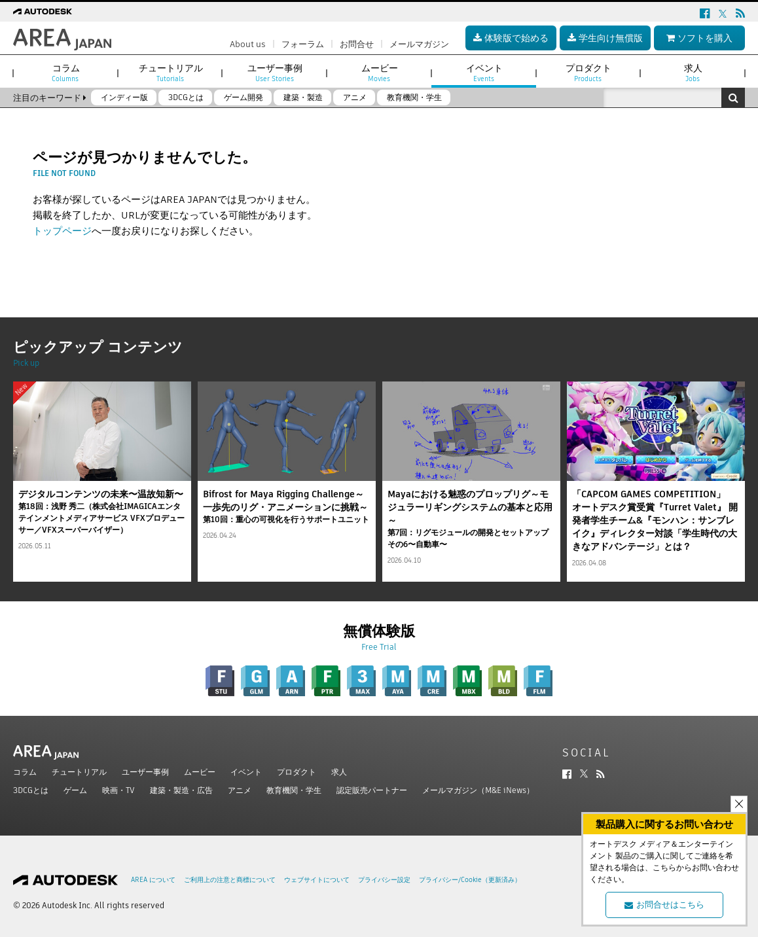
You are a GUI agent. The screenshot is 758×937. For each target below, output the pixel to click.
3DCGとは (30, 790)
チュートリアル (79, 771)
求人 (339, 771)
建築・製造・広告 (181, 790)
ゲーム (75, 790)
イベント (246, 771)
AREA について (153, 880)
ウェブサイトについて (317, 880)
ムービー (199, 771)
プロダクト (296, 771)
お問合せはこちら (664, 904)
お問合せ (357, 44)
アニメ (239, 790)
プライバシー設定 (384, 880)
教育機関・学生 (293, 790)
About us (248, 44)
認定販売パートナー (371, 790)
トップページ (62, 231)
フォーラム (302, 44)
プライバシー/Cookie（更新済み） (470, 880)
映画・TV (118, 790)
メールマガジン (419, 44)
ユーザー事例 (145, 771)
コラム (25, 771)
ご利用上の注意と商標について (230, 880)
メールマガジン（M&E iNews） (478, 790)
